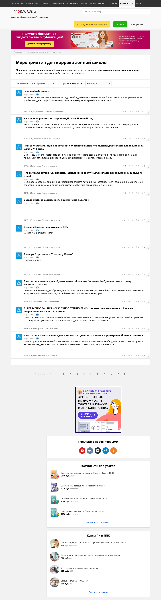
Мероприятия (57, 52)
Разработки (126, 3)
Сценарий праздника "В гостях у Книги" (48, 254)
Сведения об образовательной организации (29, 17)
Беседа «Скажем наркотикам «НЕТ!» (46, 226)
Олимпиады (57, 3)
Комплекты (32, 3)
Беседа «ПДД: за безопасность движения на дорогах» (56, 199)
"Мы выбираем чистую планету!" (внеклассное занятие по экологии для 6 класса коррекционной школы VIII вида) (84, 147)
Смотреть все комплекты (98, 522)
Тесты (84, 3)
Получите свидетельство (92, 24)
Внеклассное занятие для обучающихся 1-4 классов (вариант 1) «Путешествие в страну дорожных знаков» (77, 283)
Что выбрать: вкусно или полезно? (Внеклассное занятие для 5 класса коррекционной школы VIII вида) (83, 174)
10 (118, 374)
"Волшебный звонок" (37, 91)
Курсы (44, 3)
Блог (138, 3)
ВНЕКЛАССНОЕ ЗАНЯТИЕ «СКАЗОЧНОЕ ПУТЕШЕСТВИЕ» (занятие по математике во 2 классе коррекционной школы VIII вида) (78, 310)
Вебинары (72, 3)
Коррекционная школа (37, 52)
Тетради (112, 3)
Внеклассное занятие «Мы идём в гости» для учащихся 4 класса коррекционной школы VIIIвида (83, 335)
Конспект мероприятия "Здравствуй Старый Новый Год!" (59, 118)
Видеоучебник (98, 3)
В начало (40, 374)
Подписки (18, 3)
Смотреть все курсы (98, 592)
